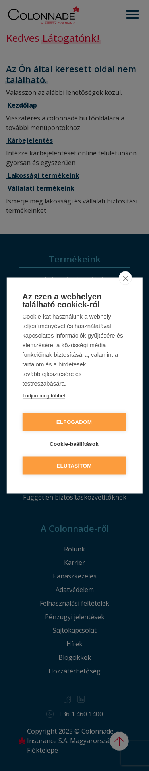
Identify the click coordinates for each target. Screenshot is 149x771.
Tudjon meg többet (43, 396)
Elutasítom (74, 466)
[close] (125, 278)
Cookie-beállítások (74, 444)
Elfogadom (74, 422)
